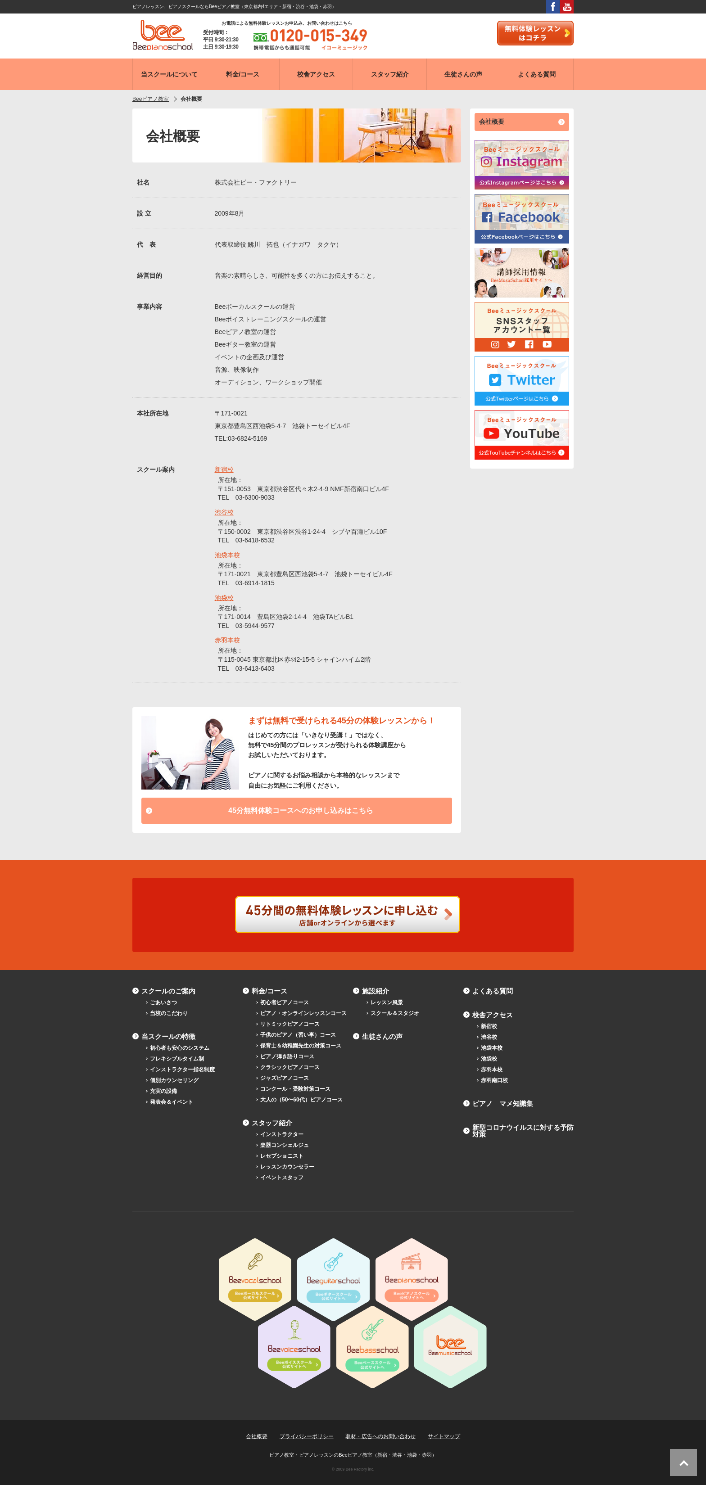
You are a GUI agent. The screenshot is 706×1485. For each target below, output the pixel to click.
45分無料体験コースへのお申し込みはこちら (300, 810)
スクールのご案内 (168, 991)
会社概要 (491, 121)
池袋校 (224, 597)
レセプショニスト (281, 1156)
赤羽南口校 (494, 1080)
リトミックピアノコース (290, 1024)
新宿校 (224, 469)
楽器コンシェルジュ (284, 1145)
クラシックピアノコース (290, 1067)
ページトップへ (683, 1462)
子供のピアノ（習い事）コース (298, 1035)
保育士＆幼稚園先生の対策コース (300, 1045)
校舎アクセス (492, 1014)
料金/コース (269, 991)
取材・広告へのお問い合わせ (380, 1436)
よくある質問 (492, 991)
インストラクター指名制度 (182, 1069)
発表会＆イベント (171, 1102)
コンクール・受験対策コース (295, 1089)
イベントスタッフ (281, 1177)
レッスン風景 (387, 1002)
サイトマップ (444, 1436)
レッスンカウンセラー (287, 1166)
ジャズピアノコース (284, 1078)
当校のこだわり (169, 1013)
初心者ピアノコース (284, 1002)
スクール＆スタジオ (395, 1013)
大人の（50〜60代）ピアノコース (301, 1099)
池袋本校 (227, 555)
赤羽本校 (227, 640)
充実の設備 (163, 1091)
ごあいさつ (163, 1002)
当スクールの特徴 (168, 1036)
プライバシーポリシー (307, 1436)
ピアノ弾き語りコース (287, 1056)
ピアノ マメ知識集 (502, 1103)
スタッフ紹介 (272, 1122)
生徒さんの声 (382, 1036)
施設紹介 (375, 991)
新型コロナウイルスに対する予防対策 (523, 1130)
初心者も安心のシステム (179, 1048)
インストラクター (281, 1134)
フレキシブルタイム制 (177, 1058)
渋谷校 (224, 512)
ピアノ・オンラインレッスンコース (303, 1013)
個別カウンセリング (174, 1080)
